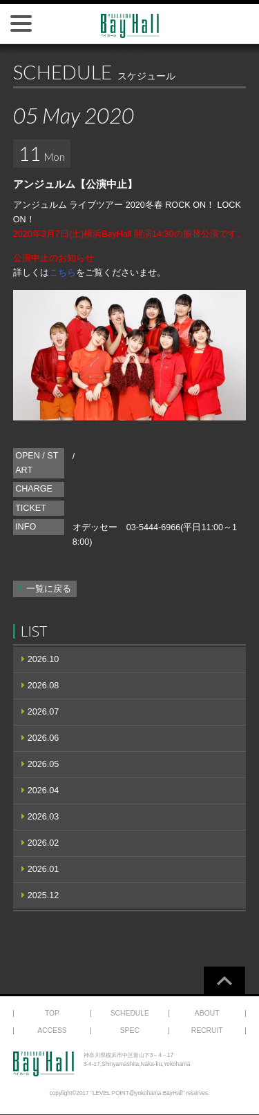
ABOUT (207, 1013)
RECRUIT (207, 1030)
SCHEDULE (130, 1013)
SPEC (130, 1030)
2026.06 (43, 738)
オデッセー (95, 527)
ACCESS (52, 1030)
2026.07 (43, 712)
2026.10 (43, 659)
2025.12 (43, 895)
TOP (52, 1013)
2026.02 (43, 843)
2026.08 (43, 685)
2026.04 (43, 790)
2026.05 (43, 764)
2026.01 (43, 869)
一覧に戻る (48, 589)
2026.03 (43, 817)
